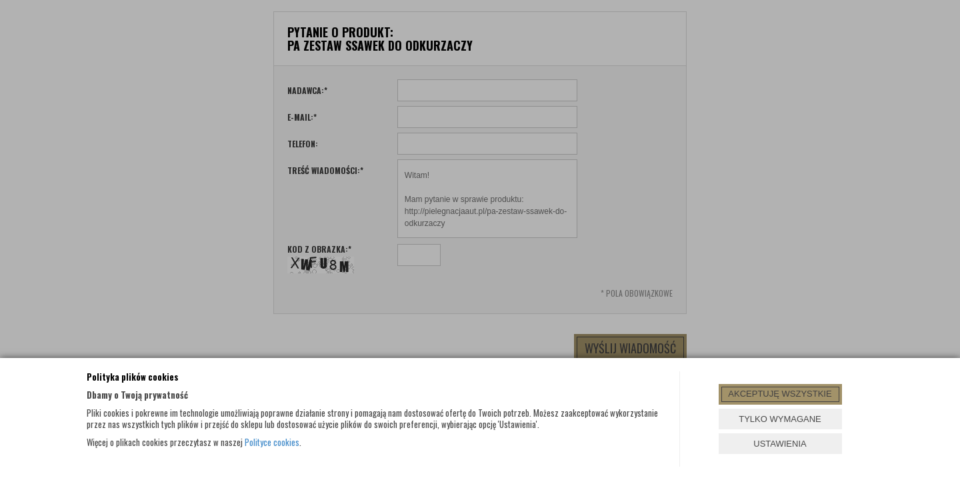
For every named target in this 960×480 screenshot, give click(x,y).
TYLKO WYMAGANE (780, 419)
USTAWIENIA (779, 444)
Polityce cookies (272, 442)
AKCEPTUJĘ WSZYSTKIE (779, 394)
